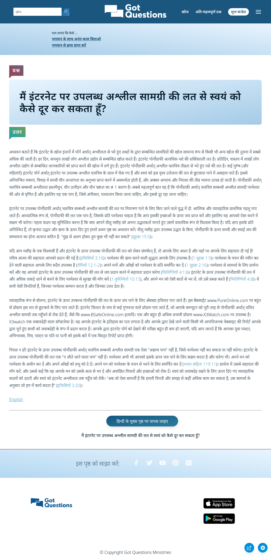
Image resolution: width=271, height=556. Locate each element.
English (16, 399)
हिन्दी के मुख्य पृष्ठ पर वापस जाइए (142, 421)
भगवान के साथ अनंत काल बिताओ (76, 38)
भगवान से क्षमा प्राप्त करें (69, 45)
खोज (185, 11)
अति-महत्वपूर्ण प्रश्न (208, 11)
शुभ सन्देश (238, 11)
